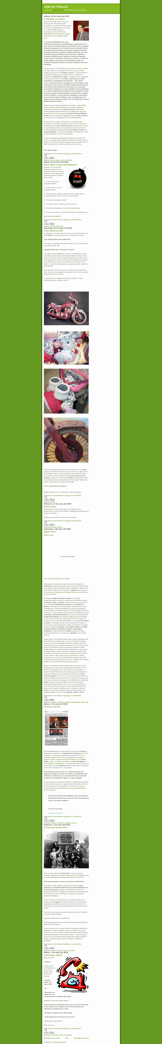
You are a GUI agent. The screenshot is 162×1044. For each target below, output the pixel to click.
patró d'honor (62, 107)
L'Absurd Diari (57, 10)
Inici (66, 1038)
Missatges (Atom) (60, 1042)
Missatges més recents (52, 1038)
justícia (63, 160)
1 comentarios (76, 495)
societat (71, 950)
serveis (60, 1035)
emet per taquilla (77, 788)
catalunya (60, 702)
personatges (75, 702)
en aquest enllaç (74, 208)
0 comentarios (77, 153)
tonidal (66, 578)
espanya (57, 160)
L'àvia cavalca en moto (53, 231)
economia (54, 1035)
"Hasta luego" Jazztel (53, 955)
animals (53, 702)
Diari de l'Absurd (56, 6)
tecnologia (68, 1035)
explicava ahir (70, 619)
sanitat (65, 950)
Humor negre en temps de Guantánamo (60, 165)
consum (53, 950)
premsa (73, 823)
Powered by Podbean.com (55, 813)
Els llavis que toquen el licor (56, 827)
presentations (56, 578)
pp (88, 702)
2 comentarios (76, 816)
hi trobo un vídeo (82, 68)
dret (52, 160)
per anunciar (72, 655)
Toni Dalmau (57, 153)
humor (53, 226)
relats (53, 502)
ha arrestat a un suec (66, 586)
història (60, 950)
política (69, 160)
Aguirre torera (50, 532)
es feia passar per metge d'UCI (63, 592)
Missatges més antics (81, 1038)
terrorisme (59, 226)
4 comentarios (76, 1028)
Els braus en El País (52, 707)
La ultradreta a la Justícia (54, 19)
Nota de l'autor (50, 507)
